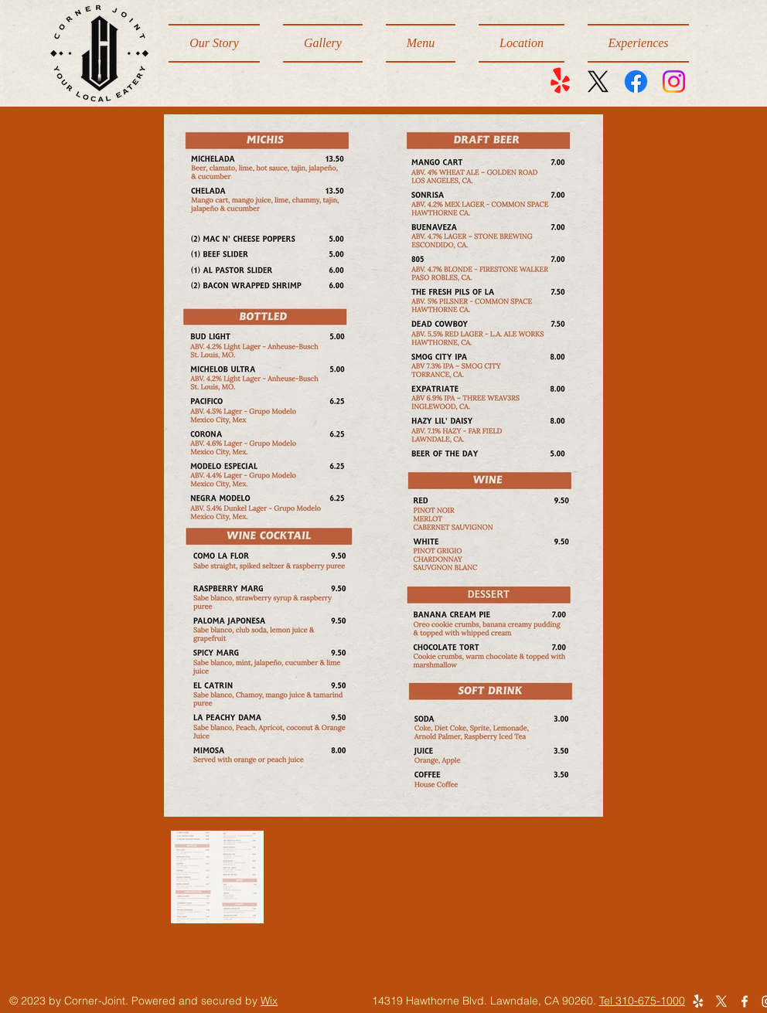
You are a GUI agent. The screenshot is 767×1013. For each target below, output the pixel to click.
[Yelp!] (560, 81)
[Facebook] (636, 81)
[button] (420, 43)
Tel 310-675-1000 (642, 1001)
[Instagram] (674, 81)
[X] (598, 81)
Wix (269, 1001)
